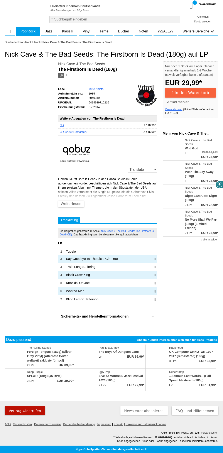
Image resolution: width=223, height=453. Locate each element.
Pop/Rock (27, 31)
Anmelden (203, 16)
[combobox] (114, 19)
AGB (8, 424)
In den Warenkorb (190, 93)
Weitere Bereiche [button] (198, 31)
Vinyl (86, 31)
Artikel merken (177, 102)
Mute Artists (96, 89)
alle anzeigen (209, 239)
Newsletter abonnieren (144, 411)
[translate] (142, 169)
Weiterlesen (71, 204)
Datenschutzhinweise (47, 424)
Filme (104, 31)
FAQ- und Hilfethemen (195, 411)
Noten (143, 31)
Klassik (67, 31)
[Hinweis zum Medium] (66, 76)
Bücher (123, 31)
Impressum (104, 424)
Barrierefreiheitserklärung (79, 424)
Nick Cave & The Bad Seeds (81, 64)
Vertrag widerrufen (25, 411)
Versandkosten (173, 109)
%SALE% (165, 31)
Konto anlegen (202, 21)
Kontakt (118, 424)
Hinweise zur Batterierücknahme (145, 424)
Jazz (48, 31)
